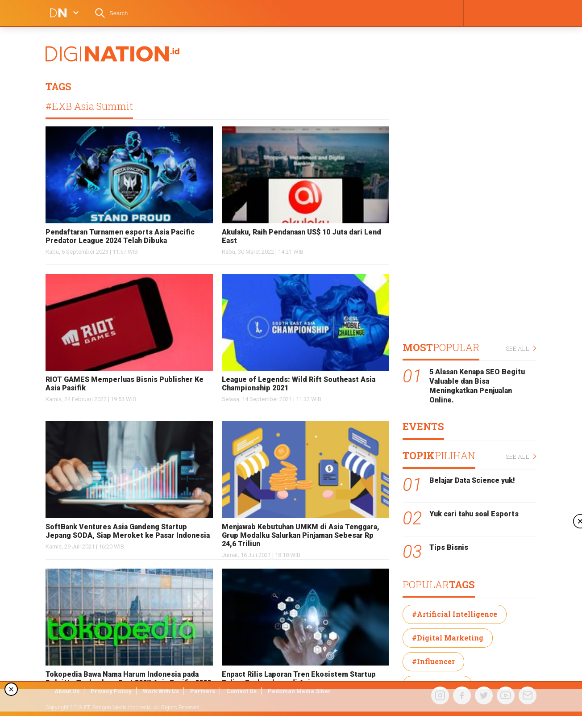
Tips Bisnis (448, 547)
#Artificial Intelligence (454, 614)
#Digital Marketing (447, 637)
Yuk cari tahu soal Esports (474, 514)
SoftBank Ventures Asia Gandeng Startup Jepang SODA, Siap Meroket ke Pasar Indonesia (128, 531)
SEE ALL (521, 348)
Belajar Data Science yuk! (472, 480)
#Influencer (433, 661)
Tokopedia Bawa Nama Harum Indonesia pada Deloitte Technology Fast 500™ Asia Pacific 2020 (128, 678)
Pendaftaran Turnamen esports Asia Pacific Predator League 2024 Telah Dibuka (120, 236)
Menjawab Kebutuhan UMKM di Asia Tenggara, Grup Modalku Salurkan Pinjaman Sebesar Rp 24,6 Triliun (300, 535)
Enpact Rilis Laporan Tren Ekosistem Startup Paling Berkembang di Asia (299, 678)
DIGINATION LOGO (56, 12)
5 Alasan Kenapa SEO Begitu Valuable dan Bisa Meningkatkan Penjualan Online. (477, 386)
